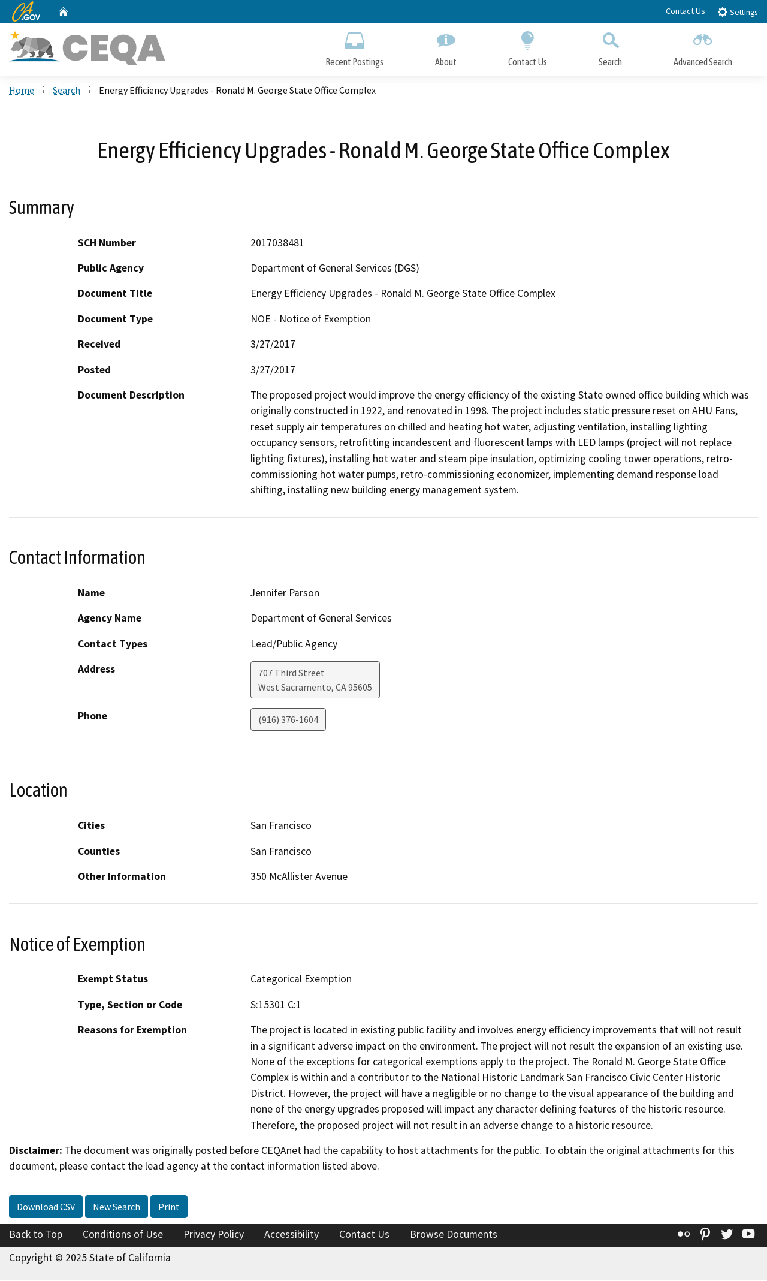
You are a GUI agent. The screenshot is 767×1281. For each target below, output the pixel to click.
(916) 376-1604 (288, 720)
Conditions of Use (123, 1234)
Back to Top (35, 1234)
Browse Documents (453, 1234)
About (445, 46)
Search (610, 46)
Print (169, 1207)
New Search (116, 1207)
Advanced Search (703, 46)
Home (21, 91)
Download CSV (46, 1207)
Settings (737, 11)
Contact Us (685, 10)
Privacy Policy (213, 1234)
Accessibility (291, 1234)
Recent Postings (354, 46)
